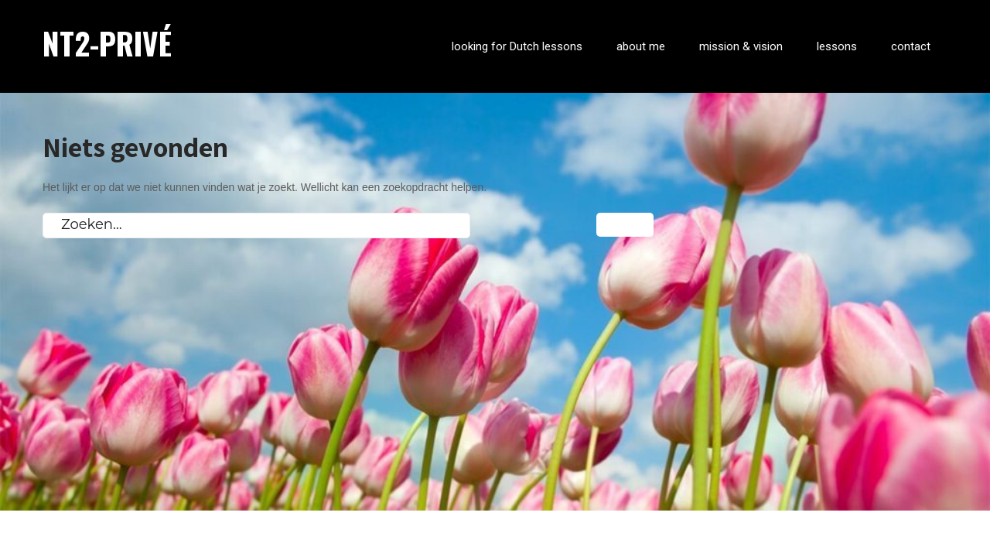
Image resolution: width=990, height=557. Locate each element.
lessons (837, 46)
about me (640, 46)
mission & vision (741, 46)
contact (910, 46)
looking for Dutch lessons (517, 46)
